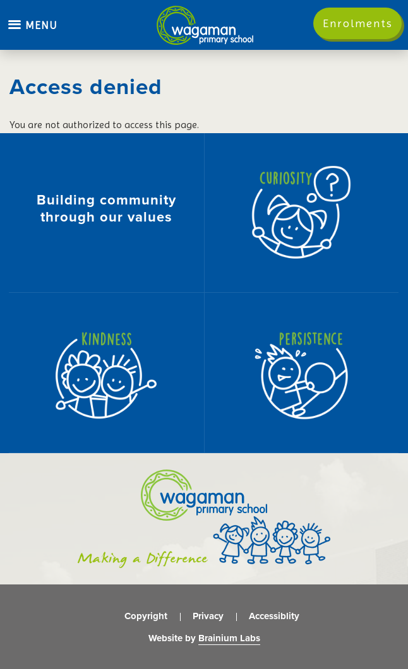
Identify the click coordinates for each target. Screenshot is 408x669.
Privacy (208, 616)
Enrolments (358, 23)
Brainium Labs (229, 638)
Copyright (145, 616)
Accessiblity (274, 616)
